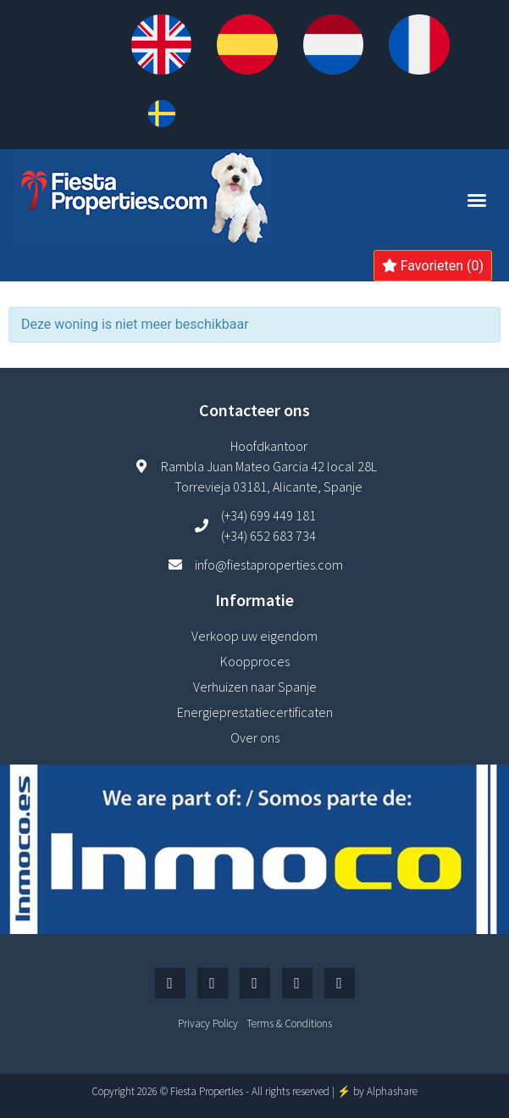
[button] (477, 200)
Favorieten (433, 266)
